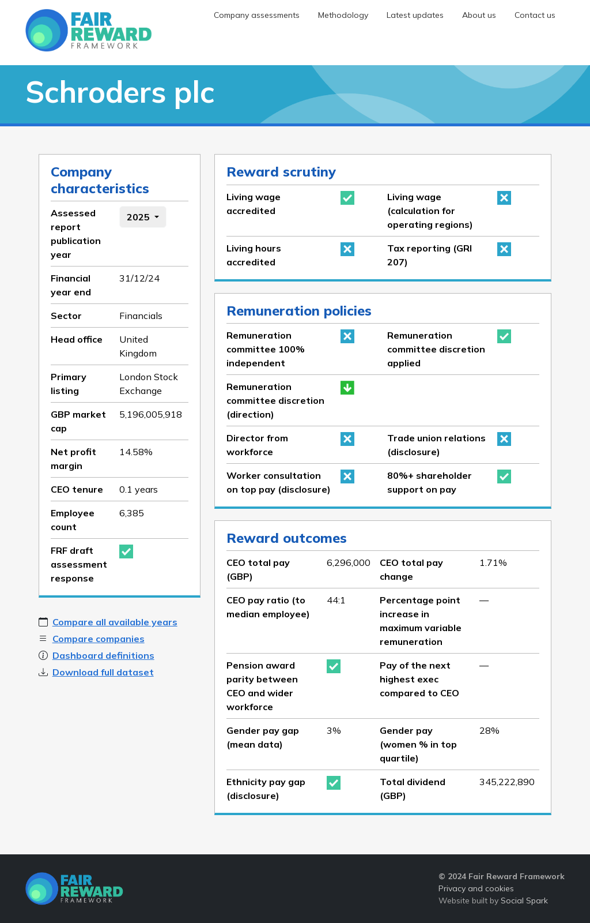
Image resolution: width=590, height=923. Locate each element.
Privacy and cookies (476, 888)
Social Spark (524, 900)
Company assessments (257, 15)
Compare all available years (114, 622)
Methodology (343, 15)
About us (479, 15)
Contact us (535, 15)
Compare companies (98, 638)
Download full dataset (103, 672)
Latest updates (415, 15)
